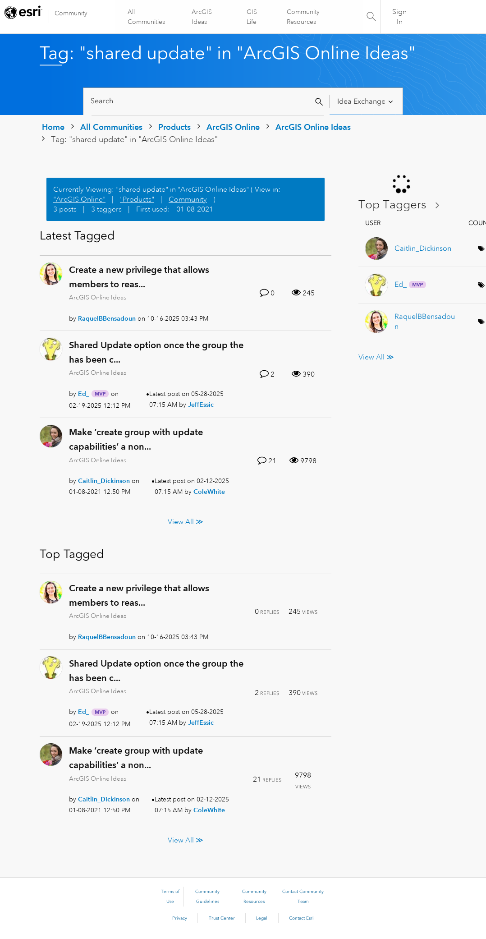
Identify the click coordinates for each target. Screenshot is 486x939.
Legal (261, 918)
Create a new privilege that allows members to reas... (139, 277)
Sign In (399, 16)
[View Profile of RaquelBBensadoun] (107, 318)
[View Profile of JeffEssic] (201, 404)
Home (53, 127)
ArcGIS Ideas (202, 17)
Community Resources (302, 17)
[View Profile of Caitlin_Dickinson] (104, 481)
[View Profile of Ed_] (83, 394)
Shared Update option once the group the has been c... (156, 352)
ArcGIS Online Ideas (313, 127)
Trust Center (222, 918)
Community (71, 13)
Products (174, 127)
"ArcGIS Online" (79, 199)
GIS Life (252, 17)
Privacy (179, 918)
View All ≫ (185, 521)
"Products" (137, 199)
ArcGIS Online (233, 127)
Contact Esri (301, 918)
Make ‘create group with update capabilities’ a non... (136, 439)
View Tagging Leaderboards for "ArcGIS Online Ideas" (402, 204)
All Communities (146, 17)
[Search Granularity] (366, 101)
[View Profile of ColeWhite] (209, 492)
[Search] (208, 101)
